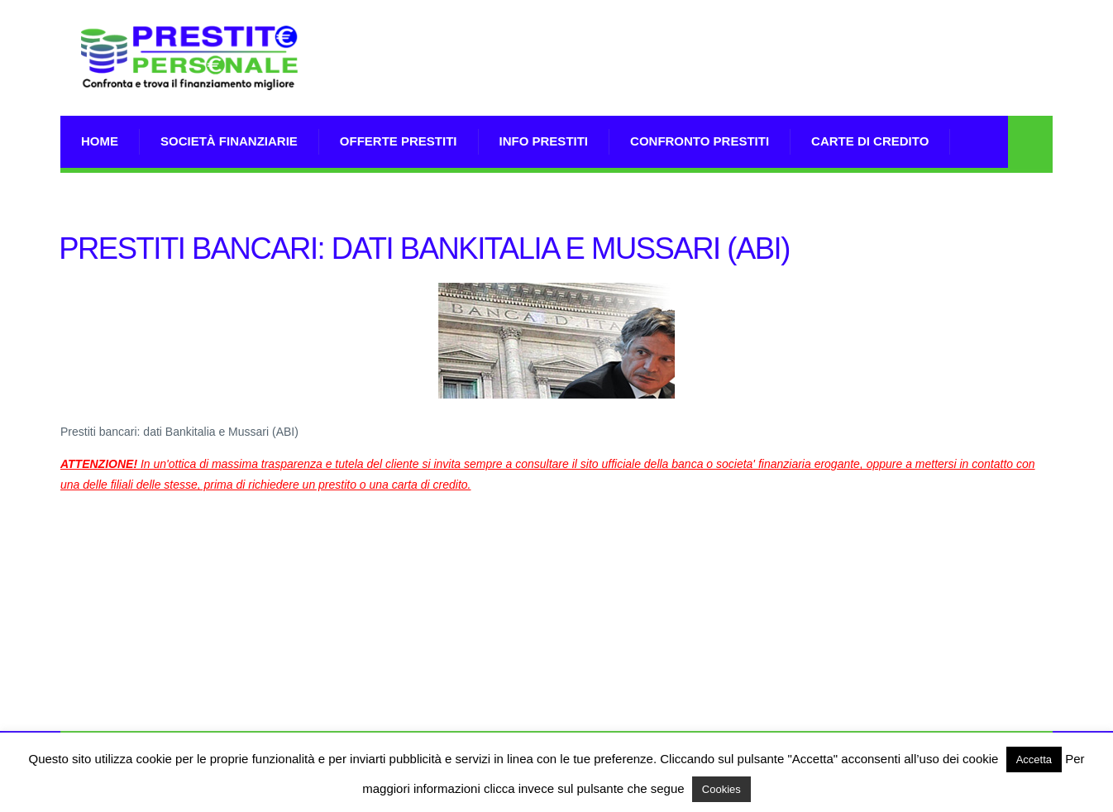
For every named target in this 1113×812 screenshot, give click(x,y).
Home (99, 141)
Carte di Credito (870, 141)
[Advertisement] (752, 78)
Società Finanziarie (229, 141)
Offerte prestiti (398, 141)
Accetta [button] (1034, 759)
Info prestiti (544, 141)
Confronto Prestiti (699, 141)
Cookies (721, 789)
